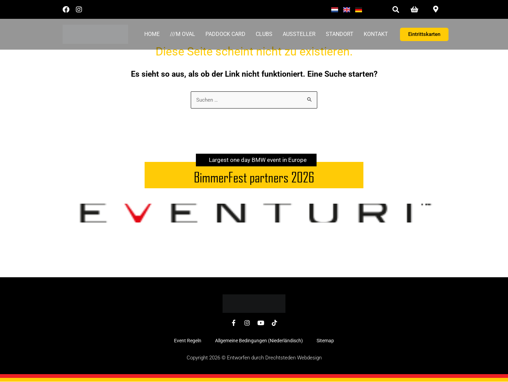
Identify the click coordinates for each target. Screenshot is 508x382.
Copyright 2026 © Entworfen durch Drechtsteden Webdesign (254, 358)
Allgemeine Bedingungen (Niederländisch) (259, 341)
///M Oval (182, 34)
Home (152, 34)
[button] (396, 9)
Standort (339, 34)
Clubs (264, 34)
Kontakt (376, 34)
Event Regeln (187, 341)
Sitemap (325, 341)
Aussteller (299, 34)
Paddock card (225, 34)
